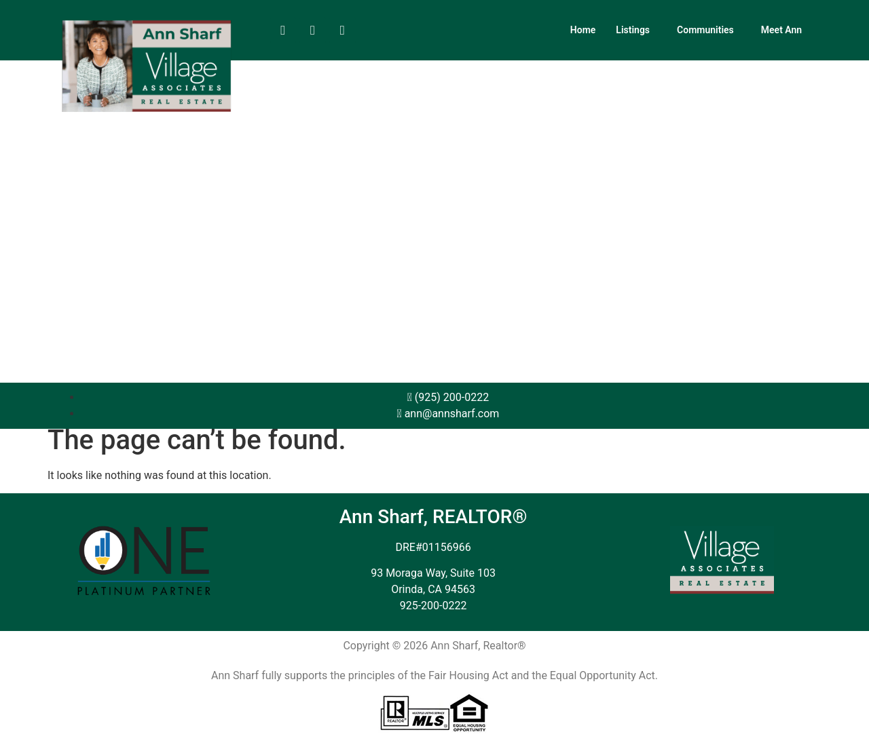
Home (583, 29)
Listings (633, 29)
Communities (705, 29)
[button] (636, 30)
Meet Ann (781, 29)
